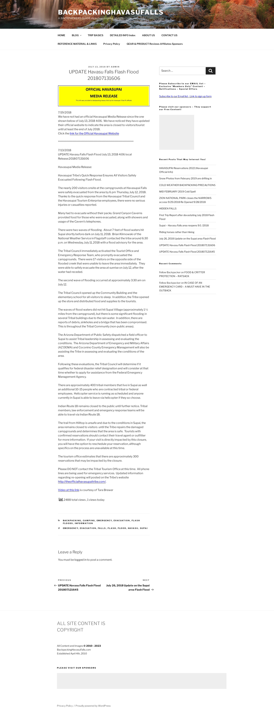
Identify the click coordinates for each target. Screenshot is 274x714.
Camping (89, 520)
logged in (80, 559)
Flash (112, 528)
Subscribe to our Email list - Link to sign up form (185, 96)
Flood (122, 528)
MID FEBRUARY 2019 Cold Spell (177, 191)
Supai (144, 528)
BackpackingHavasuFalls (111, 12)
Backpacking (72, 520)
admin (115, 67)
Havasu (133, 528)
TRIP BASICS (95, 35)
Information (84, 523)
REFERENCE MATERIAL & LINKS (77, 43)
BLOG (77, 35)
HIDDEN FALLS (167, 208)
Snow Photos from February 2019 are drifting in (185, 178)
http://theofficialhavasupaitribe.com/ (82, 481)
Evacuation (122, 520)
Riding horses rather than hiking (176, 232)
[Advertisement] (176, 132)
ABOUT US (148, 35)
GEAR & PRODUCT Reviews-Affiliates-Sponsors (155, 43)
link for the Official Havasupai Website (94, 133)
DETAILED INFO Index (122, 35)
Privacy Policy (111, 43)
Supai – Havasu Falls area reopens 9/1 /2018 (184, 225)
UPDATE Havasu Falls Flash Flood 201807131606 (187, 245)
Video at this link (68, 490)
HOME (61, 35)
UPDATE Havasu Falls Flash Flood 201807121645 (187, 251)
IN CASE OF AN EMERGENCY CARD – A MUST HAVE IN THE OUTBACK (184, 286)
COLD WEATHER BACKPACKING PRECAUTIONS (187, 185)
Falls (102, 528)
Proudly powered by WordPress (93, 705)
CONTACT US (169, 35)
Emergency (104, 520)
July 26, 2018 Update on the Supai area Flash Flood (187, 238)
